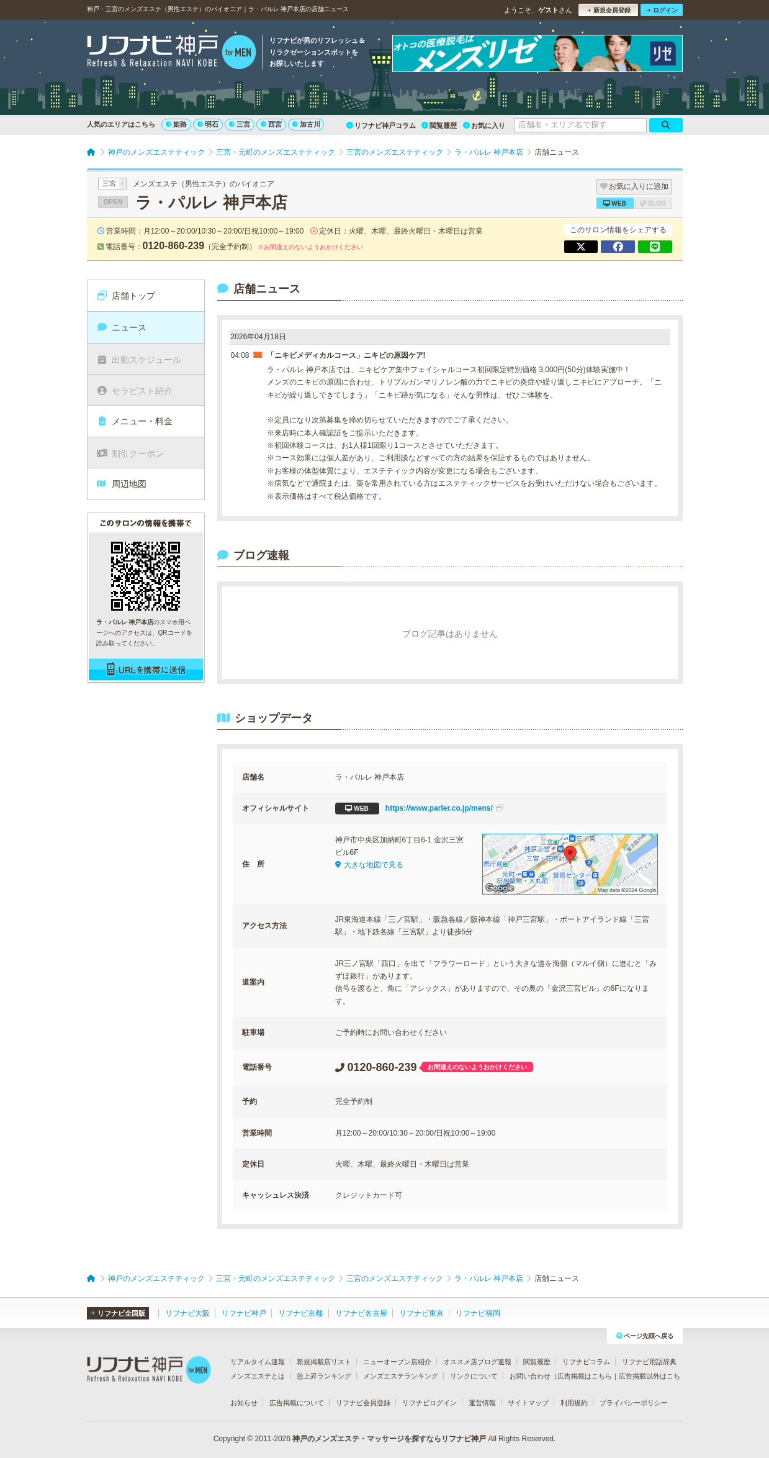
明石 (207, 124)
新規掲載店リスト (324, 1361)
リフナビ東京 (421, 1313)
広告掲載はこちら (584, 1376)
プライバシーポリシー (634, 1402)
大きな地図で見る (369, 864)
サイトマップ (528, 1402)
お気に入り (484, 125)
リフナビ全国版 (117, 1313)
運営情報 (482, 1402)
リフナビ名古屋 (361, 1313)
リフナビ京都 (300, 1313)
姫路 (176, 124)
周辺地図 (121, 484)
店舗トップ (125, 296)
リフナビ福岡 (478, 1313)
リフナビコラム (586, 1361)
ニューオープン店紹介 (397, 1361)
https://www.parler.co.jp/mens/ (419, 808)
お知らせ (244, 1402)
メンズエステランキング (400, 1376)
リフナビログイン (429, 1402)
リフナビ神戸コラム (381, 125)
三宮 (239, 124)
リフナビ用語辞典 (649, 1361)
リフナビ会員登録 (363, 1402)
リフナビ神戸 (244, 1313)
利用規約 (574, 1402)
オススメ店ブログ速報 (477, 1361)
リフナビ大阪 (187, 1313)
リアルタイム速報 (257, 1361)
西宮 (271, 124)
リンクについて (474, 1376)
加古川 (306, 124)
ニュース (121, 327)
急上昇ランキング (324, 1376)
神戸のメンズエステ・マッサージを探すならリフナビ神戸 (389, 1438)
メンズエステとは (257, 1376)
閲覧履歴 (439, 125)
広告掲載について (296, 1402)
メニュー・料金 (134, 421)
